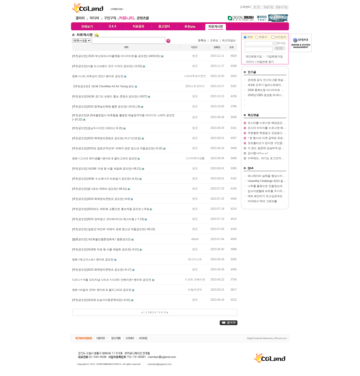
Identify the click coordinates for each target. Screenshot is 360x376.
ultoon (195, 239)
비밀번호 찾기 (265, 61)
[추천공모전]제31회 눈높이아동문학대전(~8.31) (101, 300)
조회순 (214, 40)
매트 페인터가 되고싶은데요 (265, 196)
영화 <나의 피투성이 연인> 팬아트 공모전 (98, 76)
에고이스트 (195, 259)
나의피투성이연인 (195, 76)
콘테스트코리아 (195, 86)
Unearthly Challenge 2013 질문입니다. (271, 181)
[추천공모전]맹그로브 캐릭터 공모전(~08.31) (100, 188)
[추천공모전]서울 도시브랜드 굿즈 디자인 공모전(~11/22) (107, 66)
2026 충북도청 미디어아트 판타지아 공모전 (274, 90)
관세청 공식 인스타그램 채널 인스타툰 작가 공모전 (279, 80)
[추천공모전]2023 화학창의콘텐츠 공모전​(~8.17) (102, 269)
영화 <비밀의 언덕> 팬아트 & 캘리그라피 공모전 (102, 289)
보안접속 (280, 37)
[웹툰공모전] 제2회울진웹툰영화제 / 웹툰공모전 (101, 239)
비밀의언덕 (195, 289)
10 (164, 312)
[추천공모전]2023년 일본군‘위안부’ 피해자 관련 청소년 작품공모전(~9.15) (117, 148)
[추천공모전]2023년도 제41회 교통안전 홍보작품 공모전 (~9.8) (111, 209)
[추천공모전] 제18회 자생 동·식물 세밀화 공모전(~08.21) (107, 168)
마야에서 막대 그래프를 (262, 201)
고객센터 (245, 6)
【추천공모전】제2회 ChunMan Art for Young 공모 (103, 86)
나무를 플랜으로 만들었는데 (265, 186)
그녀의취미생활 (195, 158)
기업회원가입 (274, 56)
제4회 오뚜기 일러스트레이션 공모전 (270, 85)
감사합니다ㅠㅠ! (258, 153)
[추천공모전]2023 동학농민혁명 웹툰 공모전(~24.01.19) (106, 106)
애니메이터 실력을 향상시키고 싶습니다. (273, 176)
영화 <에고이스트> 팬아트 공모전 (93, 259)
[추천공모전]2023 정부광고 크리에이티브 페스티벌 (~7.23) (108, 219)
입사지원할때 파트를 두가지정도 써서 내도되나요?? (280, 191)
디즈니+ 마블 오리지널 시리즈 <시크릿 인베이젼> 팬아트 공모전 (112, 279)
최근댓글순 (229, 40)
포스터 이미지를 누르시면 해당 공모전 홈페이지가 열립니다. (285, 128)
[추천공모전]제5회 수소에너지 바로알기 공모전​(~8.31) (105, 178)
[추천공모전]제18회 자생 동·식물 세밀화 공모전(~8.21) (106, 249)
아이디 (250, 61)
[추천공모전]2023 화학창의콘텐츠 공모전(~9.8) (101, 199)
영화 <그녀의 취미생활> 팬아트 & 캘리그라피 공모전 (105, 158)
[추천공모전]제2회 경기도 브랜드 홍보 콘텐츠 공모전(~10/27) (110, 96)
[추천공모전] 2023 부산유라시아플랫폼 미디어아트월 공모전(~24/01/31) (116, 56)
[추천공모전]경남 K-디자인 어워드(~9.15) (97, 128)
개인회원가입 (253, 56)
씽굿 (195, 55)
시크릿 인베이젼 (195, 279)
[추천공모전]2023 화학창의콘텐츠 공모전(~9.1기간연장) (107, 138)
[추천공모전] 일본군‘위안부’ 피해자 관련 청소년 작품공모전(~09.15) (113, 229)
